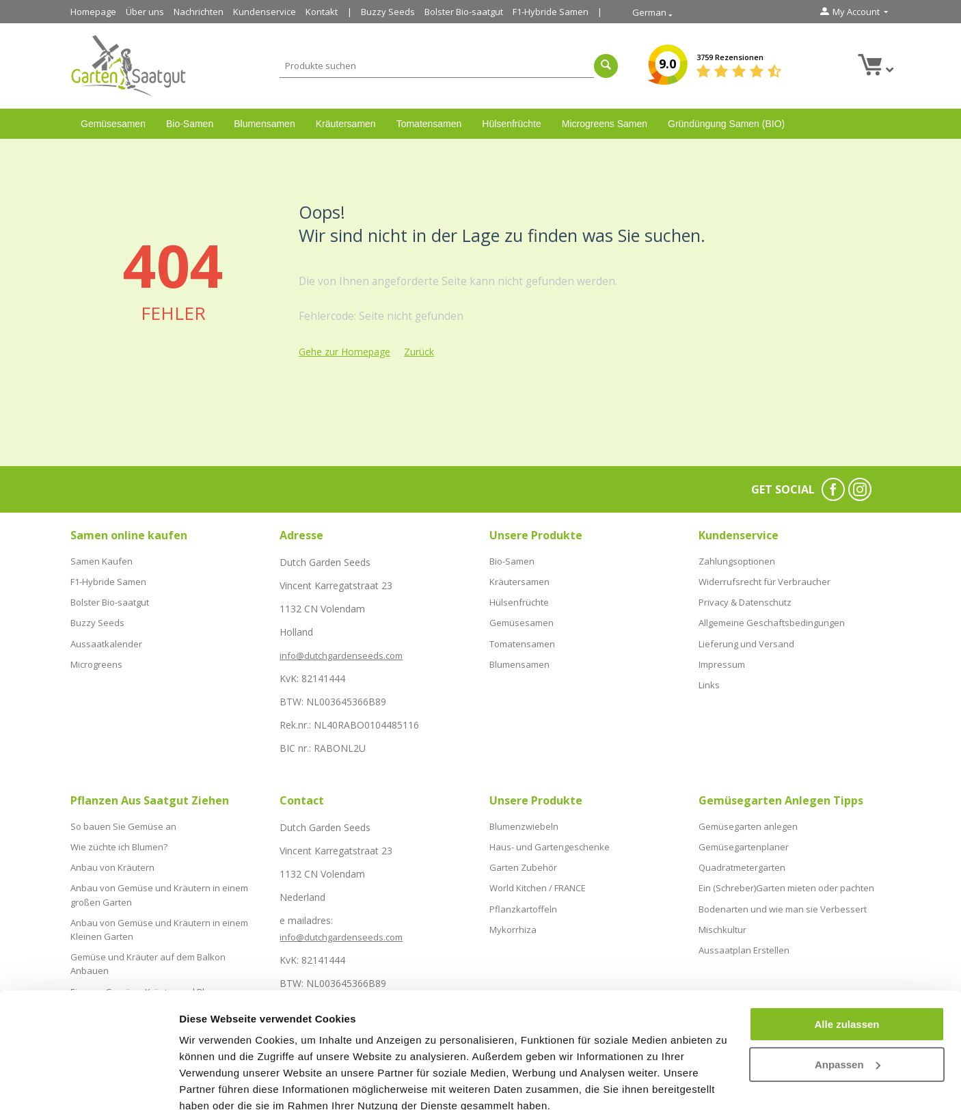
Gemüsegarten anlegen (748, 826)
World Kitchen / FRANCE (537, 883)
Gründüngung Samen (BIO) (726, 123)
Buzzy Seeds (388, 11)
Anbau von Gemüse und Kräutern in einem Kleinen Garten (159, 921)
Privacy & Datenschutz (745, 599)
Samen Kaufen (101, 560)
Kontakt (322, 11)
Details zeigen (213, 1083)
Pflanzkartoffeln (523, 902)
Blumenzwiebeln (523, 826)
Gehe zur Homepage (344, 351)
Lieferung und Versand (746, 637)
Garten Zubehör (523, 864)
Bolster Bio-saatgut (463, 11)
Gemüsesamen (113, 123)
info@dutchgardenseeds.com (341, 655)
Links (709, 676)
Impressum (722, 657)
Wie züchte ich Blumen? (118, 845)
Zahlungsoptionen (737, 560)
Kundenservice (264, 11)
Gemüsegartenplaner (744, 845)
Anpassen (847, 1004)
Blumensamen (264, 123)
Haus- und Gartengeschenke (549, 845)
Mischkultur (722, 922)
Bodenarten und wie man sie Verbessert (783, 902)
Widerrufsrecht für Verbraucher (764, 579)
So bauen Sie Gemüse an (123, 826)
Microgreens (96, 657)
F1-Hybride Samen (550, 11)
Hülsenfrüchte (511, 123)
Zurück (419, 351)
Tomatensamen (429, 123)
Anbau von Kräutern (112, 864)
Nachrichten (199, 11)
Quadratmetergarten (742, 864)
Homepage (93, 11)
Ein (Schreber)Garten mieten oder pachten (786, 883)
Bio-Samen (189, 123)
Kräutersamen (346, 123)
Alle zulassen (846, 964)
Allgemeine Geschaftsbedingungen (772, 618)
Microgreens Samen (604, 123)
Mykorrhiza (513, 922)
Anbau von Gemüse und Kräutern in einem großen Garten (159, 889)
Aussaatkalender (106, 637)
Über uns (145, 11)
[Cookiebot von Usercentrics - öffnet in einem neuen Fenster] (88, 1083)
